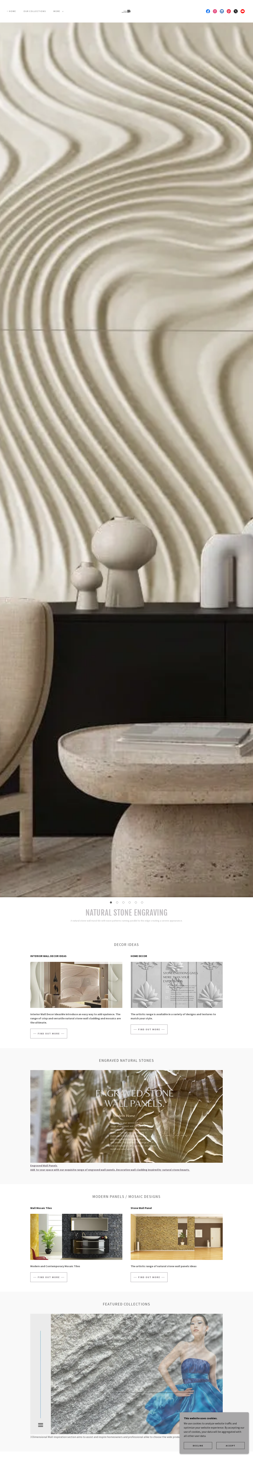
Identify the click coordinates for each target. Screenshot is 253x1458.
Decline (198, 1452)
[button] (57, 11)
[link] (126, 11)
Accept (230, 1452)
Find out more (49, 1033)
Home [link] (12, 11)
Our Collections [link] (35, 11)
